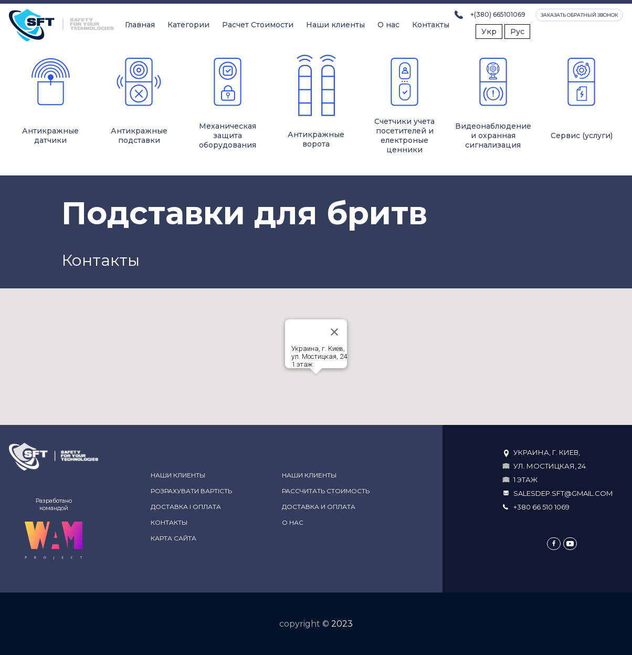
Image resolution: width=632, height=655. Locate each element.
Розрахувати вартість (191, 491)
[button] (316, 383)
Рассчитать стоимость (326, 491)
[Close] (334, 332)
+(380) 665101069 (497, 14)
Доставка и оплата (318, 507)
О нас (388, 24)
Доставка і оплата (186, 507)
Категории (188, 24)
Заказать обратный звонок (579, 15)
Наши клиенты (335, 24)
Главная (140, 24)
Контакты (430, 24)
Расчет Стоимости (257, 24)
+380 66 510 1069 (541, 507)
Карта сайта (173, 538)
